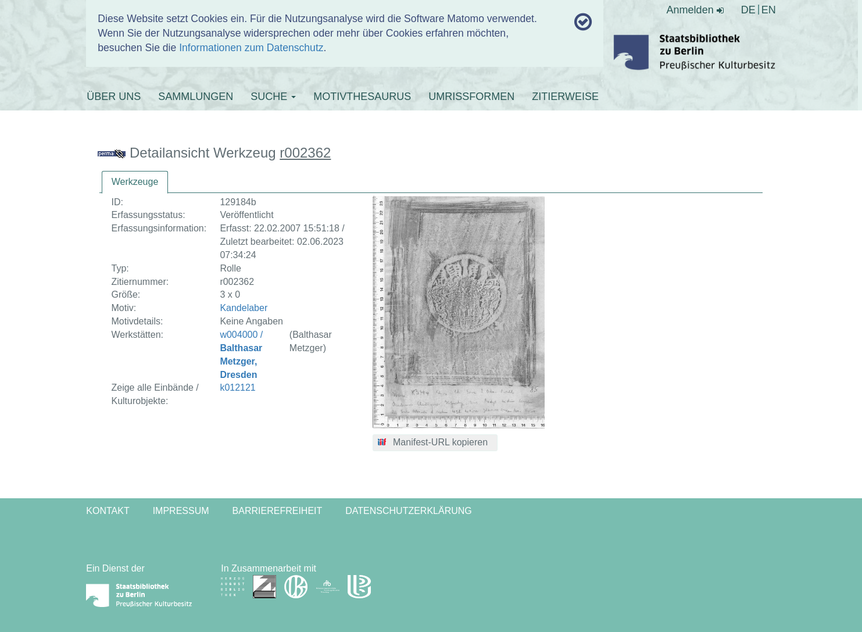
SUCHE (273, 96)
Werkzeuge (135, 182)
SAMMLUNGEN (195, 96)
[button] (435, 443)
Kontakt (107, 511)
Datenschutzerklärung (408, 511)
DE (748, 10)
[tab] (135, 182)
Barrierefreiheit (278, 511)
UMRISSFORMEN (471, 96)
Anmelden (695, 10)
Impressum (181, 511)
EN (768, 10)
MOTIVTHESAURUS (362, 96)
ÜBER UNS (114, 96)
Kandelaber (243, 308)
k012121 (237, 387)
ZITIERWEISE (565, 96)
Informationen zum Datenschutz (251, 47)
